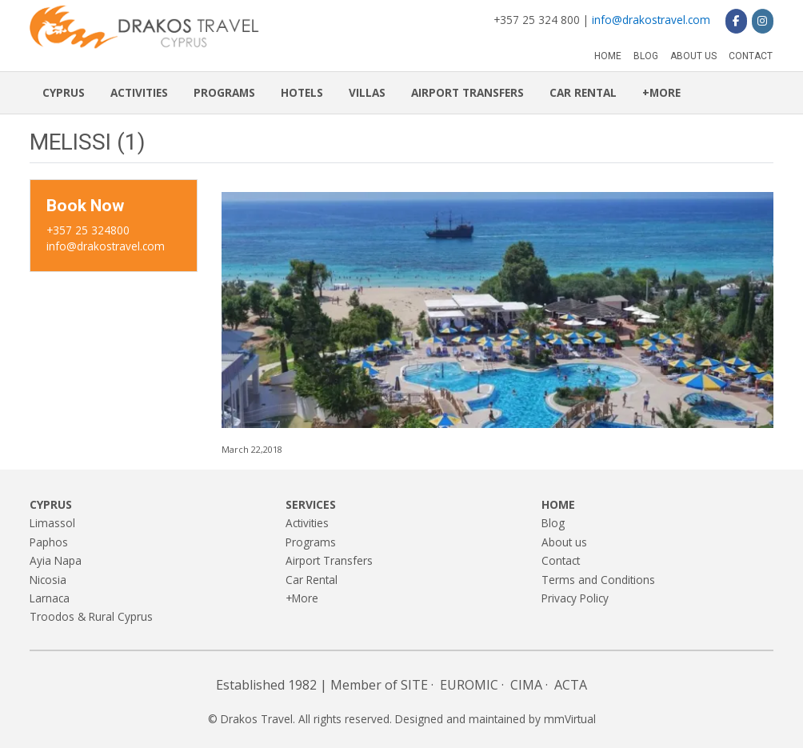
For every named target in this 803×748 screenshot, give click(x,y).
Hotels (302, 92)
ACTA (570, 685)
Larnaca (50, 598)
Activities (139, 92)
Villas (367, 92)
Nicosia (48, 579)
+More (661, 92)
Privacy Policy (575, 598)
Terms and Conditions (598, 579)
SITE (414, 685)
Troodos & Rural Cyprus (91, 616)
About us (693, 56)
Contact (751, 56)
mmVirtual (570, 718)
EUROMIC (469, 685)
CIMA (526, 685)
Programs (224, 92)
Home (607, 56)
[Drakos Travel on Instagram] (762, 21)
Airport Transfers (467, 92)
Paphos (49, 542)
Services (311, 504)
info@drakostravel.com (651, 19)
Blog (645, 56)
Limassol (52, 522)
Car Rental (583, 92)
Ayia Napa (56, 560)
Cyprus (63, 92)
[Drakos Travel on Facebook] (736, 21)
